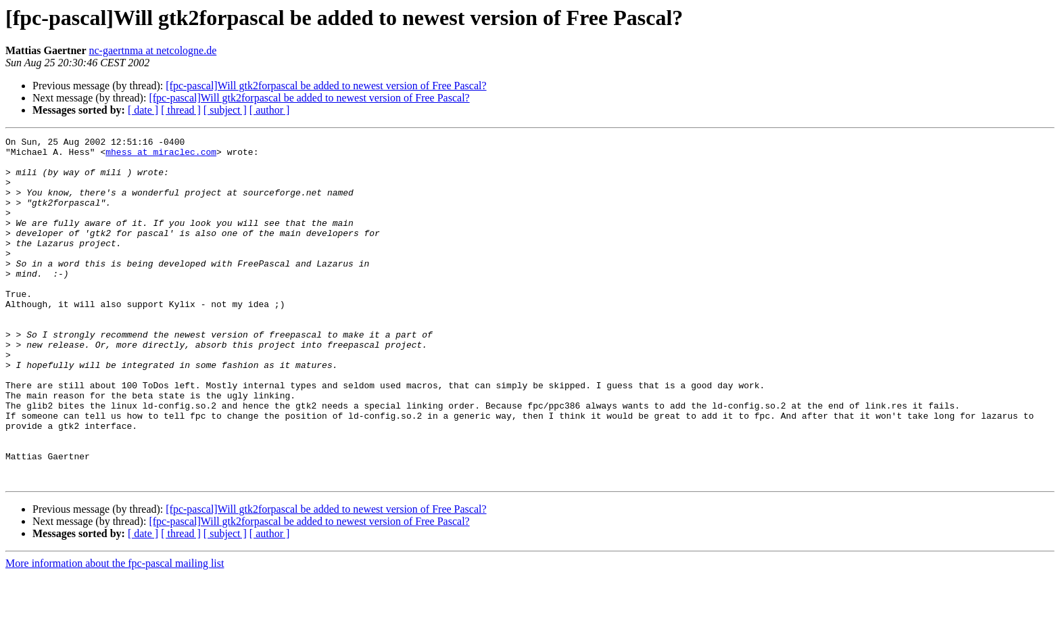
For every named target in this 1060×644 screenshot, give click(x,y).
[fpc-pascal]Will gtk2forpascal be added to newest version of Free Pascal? (326, 85)
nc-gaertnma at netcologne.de (153, 50)
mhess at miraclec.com (160, 156)
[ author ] (269, 110)
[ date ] (143, 110)
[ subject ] (225, 110)
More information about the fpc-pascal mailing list (114, 632)
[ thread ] (181, 110)
